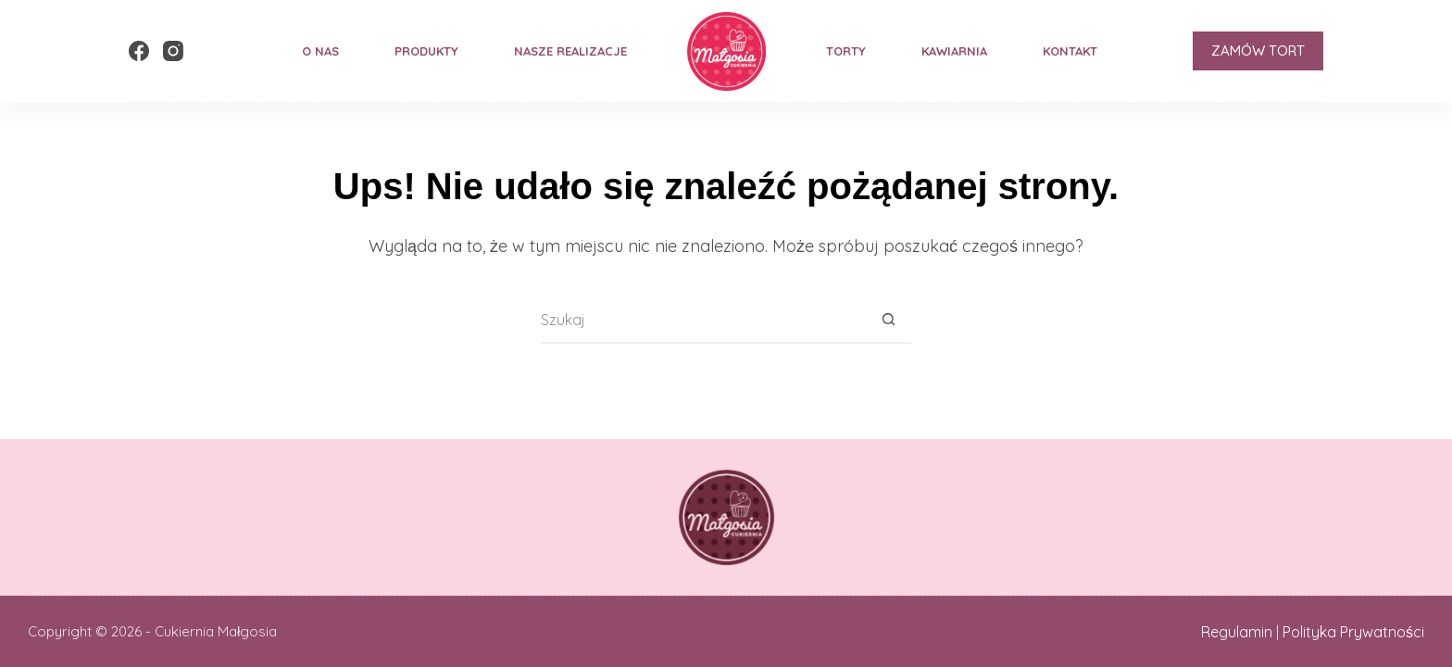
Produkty (426, 51)
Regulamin (1236, 632)
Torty (846, 51)
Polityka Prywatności (1353, 632)
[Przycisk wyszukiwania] (888, 320)
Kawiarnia (954, 51)
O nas (320, 51)
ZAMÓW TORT (1258, 50)
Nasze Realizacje (570, 51)
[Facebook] (139, 51)
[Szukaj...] (703, 320)
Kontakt (1070, 51)
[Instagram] (173, 51)
